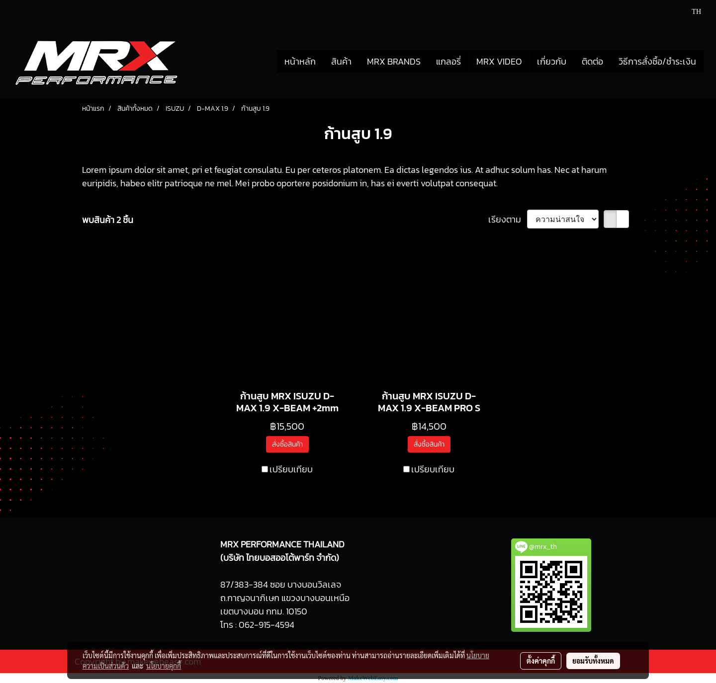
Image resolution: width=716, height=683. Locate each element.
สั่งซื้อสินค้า (287, 444)
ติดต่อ (592, 61)
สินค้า (341, 61)
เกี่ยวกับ (551, 61)
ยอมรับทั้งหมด (593, 660)
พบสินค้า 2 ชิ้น (107, 220)
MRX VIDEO (499, 61)
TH (691, 11)
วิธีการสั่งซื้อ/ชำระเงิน (657, 61)
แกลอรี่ (448, 61)
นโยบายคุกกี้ (163, 665)
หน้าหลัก (300, 61)
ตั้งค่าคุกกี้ (541, 660)
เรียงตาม (507, 219)
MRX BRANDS (394, 61)
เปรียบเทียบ (291, 469)
